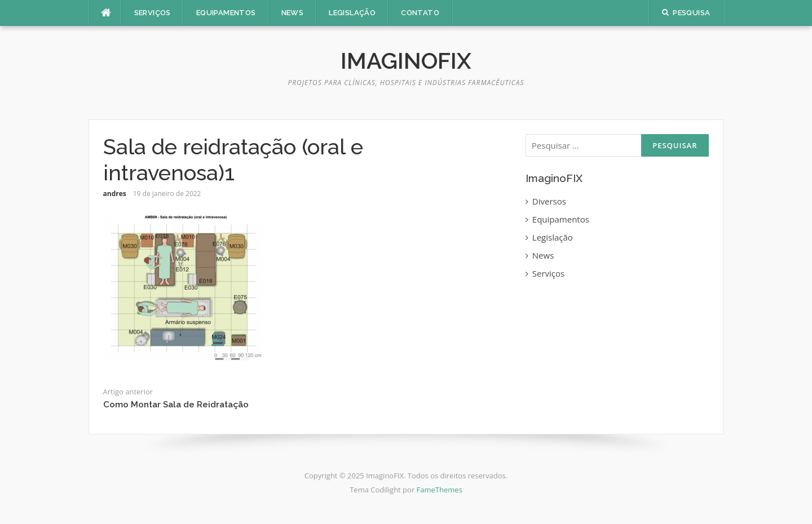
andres (114, 193)
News (292, 12)
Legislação (352, 12)
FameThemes (439, 490)
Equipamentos (226, 12)
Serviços (152, 12)
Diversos (549, 201)
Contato (420, 12)
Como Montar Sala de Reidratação (176, 404)
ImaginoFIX (406, 60)
